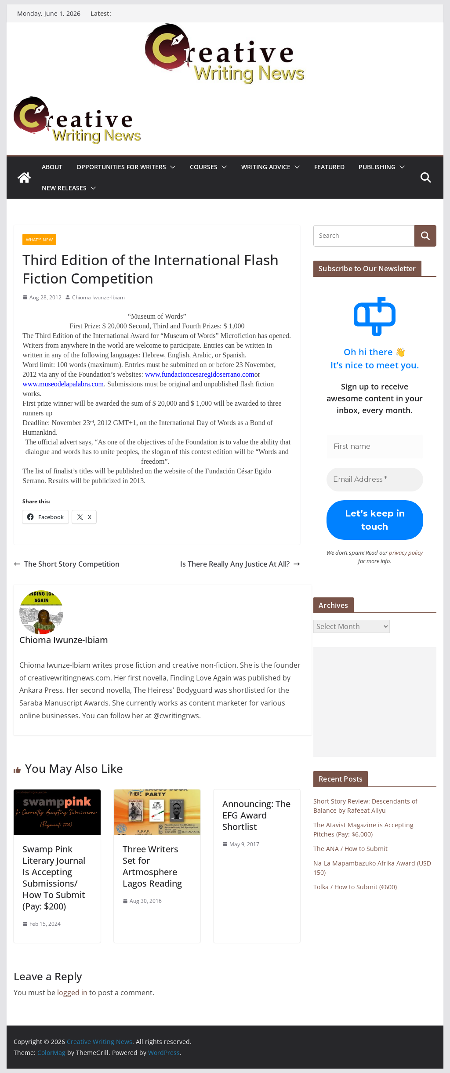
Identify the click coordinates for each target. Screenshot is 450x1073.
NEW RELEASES (64, 188)
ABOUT (52, 167)
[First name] (375, 446)
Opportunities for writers (121, 167)
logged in (72, 992)
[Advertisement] (374, 702)
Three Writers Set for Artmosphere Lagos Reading (152, 866)
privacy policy (406, 553)
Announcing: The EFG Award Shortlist (256, 815)
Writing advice (265, 167)
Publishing (377, 167)
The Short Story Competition (67, 564)
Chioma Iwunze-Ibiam (98, 297)
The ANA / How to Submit (350, 848)
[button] (171, 167)
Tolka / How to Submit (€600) (355, 887)
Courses (204, 167)
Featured (329, 167)
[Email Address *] (375, 479)
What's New (39, 239)
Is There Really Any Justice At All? (240, 564)
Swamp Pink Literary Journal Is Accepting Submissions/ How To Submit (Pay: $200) (53, 877)
